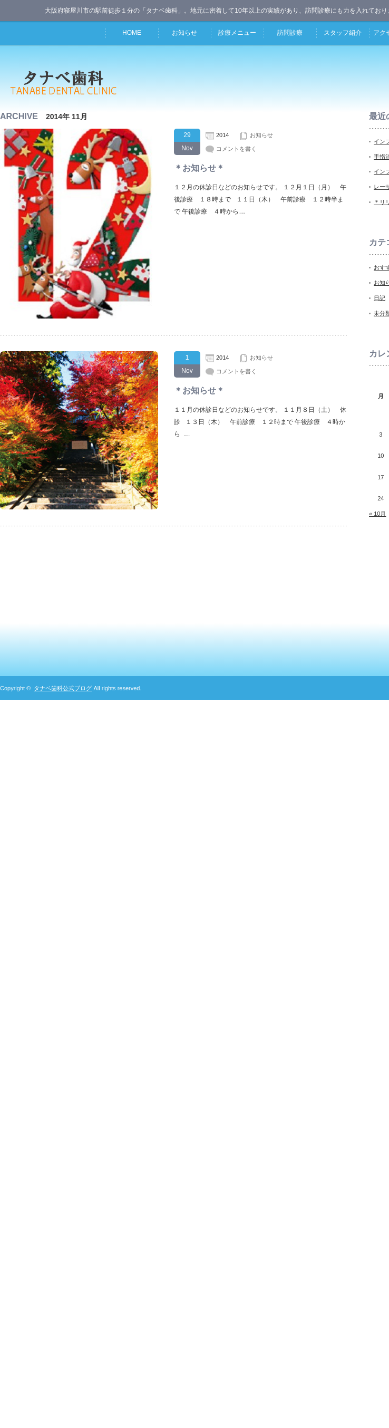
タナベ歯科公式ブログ (63, 688)
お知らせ (184, 32)
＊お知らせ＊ (199, 167)
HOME (131, 32)
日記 (379, 298)
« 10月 (377, 513)
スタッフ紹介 (343, 32)
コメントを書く (236, 149)
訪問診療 (290, 32)
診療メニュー (237, 32)
